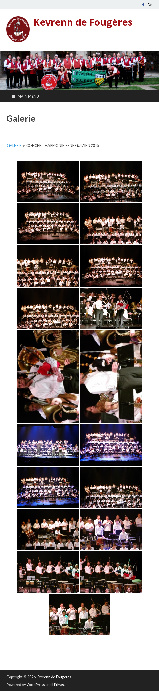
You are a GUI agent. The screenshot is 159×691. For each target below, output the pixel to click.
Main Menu (28, 96)
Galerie (14, 145)
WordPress (36, 684)
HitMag (58, 684)
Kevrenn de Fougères (83, 22)
